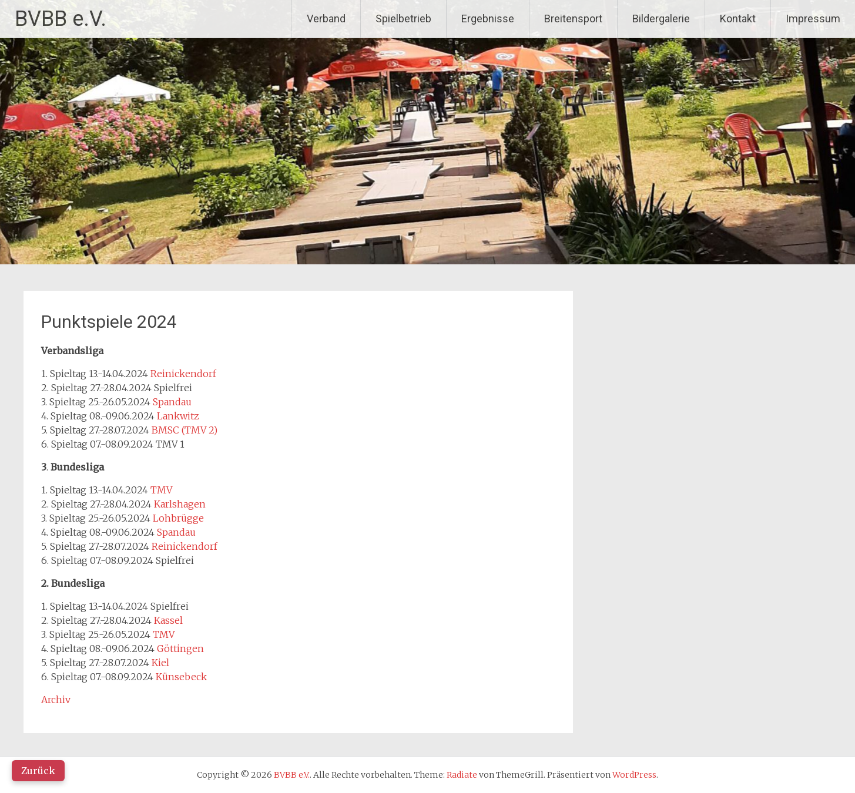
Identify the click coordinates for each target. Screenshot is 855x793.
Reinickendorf (183, 373)
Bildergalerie (661, 18)
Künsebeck (181, 677)
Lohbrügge (178, 518)
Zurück (38, 771)
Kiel (160, 662)
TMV (161, 490)
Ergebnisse (487, 18)
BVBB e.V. (60, 18)
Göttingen (180, 648)
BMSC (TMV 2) (184, 430)
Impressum (813, 18)
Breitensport (573, 18)
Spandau (172, 402)
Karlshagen (180, 504)
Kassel (168, 620)
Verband (326, 18)
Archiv (56, 699)
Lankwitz (178, 416)
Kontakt (738, 18)
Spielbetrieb (403, 18)
